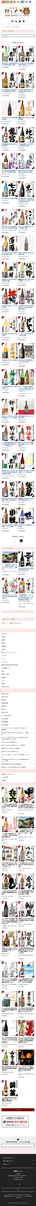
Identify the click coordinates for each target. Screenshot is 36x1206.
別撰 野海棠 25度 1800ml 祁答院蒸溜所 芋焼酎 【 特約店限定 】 (10, 499)
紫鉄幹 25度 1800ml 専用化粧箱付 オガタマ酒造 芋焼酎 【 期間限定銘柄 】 (26, 307)
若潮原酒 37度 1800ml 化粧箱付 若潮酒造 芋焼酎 (9, 280)
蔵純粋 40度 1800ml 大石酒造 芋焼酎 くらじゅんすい (26, 280)
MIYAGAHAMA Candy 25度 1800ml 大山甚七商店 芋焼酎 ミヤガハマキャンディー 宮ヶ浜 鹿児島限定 (9, 1040)
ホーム (3, 26)
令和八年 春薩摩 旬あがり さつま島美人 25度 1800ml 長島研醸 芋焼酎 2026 (9, 835)
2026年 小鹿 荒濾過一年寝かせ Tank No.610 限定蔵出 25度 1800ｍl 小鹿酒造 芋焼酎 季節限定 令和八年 (10, 921)
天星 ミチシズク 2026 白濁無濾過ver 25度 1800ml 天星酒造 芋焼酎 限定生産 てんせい (9, 980)
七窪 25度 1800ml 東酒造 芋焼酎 (10, 198)
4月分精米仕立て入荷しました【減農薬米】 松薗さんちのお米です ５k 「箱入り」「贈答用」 (10, 567)
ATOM (19, 1197)
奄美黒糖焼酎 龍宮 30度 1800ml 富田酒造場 (9, 144)
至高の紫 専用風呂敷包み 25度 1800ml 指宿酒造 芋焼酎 (9, 171)
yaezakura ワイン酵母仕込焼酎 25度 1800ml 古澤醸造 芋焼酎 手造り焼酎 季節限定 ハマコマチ (26, 1069)
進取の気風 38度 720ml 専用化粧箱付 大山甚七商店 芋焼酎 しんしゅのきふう (25, 172)
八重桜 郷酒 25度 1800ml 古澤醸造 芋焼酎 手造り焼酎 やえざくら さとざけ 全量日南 (26, 980)
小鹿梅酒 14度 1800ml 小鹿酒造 (9, 360)
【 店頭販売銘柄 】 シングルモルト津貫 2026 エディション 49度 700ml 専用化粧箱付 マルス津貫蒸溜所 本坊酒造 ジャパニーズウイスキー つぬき (25, 598)
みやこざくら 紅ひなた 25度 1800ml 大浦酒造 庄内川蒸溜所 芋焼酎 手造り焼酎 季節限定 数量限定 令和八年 (26, 1040)
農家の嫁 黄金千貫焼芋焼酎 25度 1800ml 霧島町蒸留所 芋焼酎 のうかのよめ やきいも (26, 1010)
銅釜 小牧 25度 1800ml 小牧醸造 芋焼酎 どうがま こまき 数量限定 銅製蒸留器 (9, 1099)
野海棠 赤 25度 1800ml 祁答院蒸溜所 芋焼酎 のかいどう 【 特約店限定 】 (26, 444)
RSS (16, 1197)
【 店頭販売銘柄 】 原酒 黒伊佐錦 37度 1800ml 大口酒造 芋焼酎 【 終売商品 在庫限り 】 (26, 200)
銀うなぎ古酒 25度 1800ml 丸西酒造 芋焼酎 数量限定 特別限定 (9, 892)
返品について (27, 1194)
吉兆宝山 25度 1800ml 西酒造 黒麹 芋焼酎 (10, 118)
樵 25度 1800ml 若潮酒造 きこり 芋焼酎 (26, 525)
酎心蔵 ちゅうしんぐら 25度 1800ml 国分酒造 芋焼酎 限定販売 (9, 596)
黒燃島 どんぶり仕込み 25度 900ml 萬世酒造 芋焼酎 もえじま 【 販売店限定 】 (10, 950)
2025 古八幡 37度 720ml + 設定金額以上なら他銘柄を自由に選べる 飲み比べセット (9, 864)
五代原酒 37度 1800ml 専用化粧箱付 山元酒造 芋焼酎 (9, 253)
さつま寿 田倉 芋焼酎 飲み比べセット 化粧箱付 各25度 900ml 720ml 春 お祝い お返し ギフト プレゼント (26, 389)
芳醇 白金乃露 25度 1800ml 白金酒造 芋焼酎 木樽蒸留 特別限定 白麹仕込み (10, 1068)
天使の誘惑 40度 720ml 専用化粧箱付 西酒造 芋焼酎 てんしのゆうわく (25, 91)
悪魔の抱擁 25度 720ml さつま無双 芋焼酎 (25, 417)
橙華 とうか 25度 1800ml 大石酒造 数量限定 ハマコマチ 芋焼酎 (10, 417)
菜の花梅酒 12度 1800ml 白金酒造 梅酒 (9, 334)
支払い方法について (12, 1194)
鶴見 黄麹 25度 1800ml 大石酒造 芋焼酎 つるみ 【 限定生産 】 (26, 471)
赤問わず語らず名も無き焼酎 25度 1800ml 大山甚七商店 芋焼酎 (9, 227)
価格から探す (8, 26)
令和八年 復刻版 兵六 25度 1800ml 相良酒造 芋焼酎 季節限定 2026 (9, 806)
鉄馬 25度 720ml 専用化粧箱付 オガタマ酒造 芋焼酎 (25, 361)
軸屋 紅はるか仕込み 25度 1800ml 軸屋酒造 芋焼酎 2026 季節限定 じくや (26, 920)
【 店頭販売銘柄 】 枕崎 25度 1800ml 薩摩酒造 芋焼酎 (26, 144)
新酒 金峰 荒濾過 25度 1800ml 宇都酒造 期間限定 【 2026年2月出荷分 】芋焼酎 (26, 892)
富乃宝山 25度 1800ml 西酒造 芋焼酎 (26, 118)
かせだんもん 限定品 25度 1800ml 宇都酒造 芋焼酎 (25, 227)
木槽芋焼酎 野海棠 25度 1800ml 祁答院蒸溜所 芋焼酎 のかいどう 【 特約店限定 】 (10, 444)
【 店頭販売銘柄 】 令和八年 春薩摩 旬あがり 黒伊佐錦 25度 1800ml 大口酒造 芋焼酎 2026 (26, 806)
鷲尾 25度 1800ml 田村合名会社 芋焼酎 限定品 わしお (26, 499)
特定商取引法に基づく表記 (9, 1196)
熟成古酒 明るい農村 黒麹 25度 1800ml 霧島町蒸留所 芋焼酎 (10, 64)
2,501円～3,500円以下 (16, 26)
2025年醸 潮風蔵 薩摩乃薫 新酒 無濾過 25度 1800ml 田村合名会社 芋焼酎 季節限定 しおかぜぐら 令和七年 (26, 951)
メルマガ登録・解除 (28, 1196)
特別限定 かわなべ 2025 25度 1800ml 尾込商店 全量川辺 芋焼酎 (26, 864)
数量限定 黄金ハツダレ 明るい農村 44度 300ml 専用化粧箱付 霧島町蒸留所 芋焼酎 (9, 472)
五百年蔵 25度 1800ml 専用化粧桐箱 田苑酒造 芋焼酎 (26, 569)
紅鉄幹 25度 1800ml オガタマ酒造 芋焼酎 (9, 306)
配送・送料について (20, 1194)
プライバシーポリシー (19, 1196)
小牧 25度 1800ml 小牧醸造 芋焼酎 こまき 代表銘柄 (10, 525)
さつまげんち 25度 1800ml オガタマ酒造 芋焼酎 (26, 334)
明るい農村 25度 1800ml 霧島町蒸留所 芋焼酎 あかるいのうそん (26, 64)
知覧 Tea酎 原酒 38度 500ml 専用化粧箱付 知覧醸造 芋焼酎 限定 (9, 1010)
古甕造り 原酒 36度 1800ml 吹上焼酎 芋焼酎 (26, 253)
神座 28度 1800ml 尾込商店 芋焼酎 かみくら (9, 387)
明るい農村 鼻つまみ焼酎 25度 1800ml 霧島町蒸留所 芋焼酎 (9, 90)
